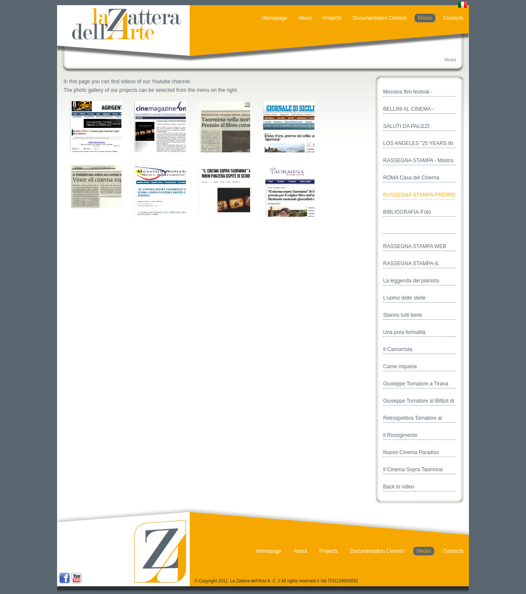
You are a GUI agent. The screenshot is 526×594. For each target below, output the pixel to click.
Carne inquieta (400, 367)
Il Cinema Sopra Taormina (413, 470)
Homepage (274, 18)
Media (425, 18)
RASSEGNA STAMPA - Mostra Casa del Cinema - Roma (418, 161)
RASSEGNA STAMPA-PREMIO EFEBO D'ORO (419, 196)
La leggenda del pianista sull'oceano (411, 281)
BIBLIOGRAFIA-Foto (407, 212)
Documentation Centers (380, 18)
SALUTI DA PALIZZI (406, 126)
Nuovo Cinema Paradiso (411, 452)
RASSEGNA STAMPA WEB (414, 246)
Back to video (398, 487)
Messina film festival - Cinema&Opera (407, 93)
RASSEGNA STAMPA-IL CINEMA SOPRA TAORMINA (416, 264)
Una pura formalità (404, 332)
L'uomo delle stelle (404, 298)
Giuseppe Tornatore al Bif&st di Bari (418, 402)
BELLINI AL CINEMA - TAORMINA (408, 110)
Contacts (453, 18)
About (304, 18)
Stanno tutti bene (402, 315)
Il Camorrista (397, 349)
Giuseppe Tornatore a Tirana (415, 384)
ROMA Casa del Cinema (411, 178)
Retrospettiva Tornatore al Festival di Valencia (412, 419)
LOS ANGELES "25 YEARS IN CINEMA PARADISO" (418, 144)
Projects (332, 18)
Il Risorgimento (400, 435)
